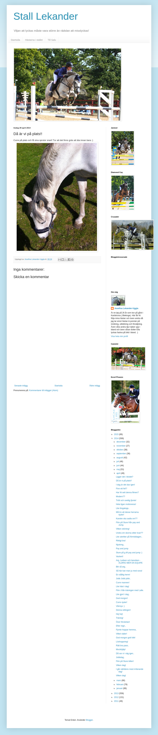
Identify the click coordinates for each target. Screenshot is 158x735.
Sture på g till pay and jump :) (129, 552)
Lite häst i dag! (122, 586)
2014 (116, 438)
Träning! (119, 618)
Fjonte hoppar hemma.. (126, 630)
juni (118, 465)
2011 (116, 701)
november (121, 446)
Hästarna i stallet (34, 40)
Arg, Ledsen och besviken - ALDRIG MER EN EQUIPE (129, 561)
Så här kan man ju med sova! (129, 571)
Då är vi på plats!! (124, 481)
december (121, 442)
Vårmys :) (120, 606)
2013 (116, 693)
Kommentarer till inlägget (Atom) (43, 390)
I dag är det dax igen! (125, 485)
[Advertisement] (57, 367)
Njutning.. (120, 545)
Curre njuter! (121, 602)
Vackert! (119, 556)
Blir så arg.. (121, 567)
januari (119, 688)
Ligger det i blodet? (124, 477)
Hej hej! (119, 614)
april (118, 473)
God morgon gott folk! (125, 637)
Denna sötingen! (123, 610)
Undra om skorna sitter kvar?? (129, 533)
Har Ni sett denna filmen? (127, 492)
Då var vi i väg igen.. (125, 653)
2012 (116, 697)
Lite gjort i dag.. (123, 594)
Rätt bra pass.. (122, 645)
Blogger (89, 720)
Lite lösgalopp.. (123, 508)
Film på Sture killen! (125, 661)
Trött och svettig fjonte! (126, 500)
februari (120, 684)
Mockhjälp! (121, 649)
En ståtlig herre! (123, 574)
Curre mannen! (122, 582)
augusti (120, 457)
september (121, 453)
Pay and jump (122, 548)
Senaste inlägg (21, 386)
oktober (120, 450)
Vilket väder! (121, 634)
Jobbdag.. (120, 657)
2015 (116, 434)
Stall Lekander (45, 16)
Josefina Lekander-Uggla (126, 308)
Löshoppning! (122, 642)
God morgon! (122, 598)
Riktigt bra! (121, 540)
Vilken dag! (121, 665)
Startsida (15, 40)
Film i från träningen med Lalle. (130, 590)
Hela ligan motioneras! (126, 504)
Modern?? (120, 496)
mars (119, 680)
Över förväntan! (123, 622)
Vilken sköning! (123, 529)
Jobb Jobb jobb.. (123, 578)
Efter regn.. (121, 626)
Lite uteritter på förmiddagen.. (129, 537)
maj (118, 469)
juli (118, 461)
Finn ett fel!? (121, 488)
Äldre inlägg (94, 386)
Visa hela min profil (119, 336)
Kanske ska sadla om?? (126, 518)
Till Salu (52, 40)
